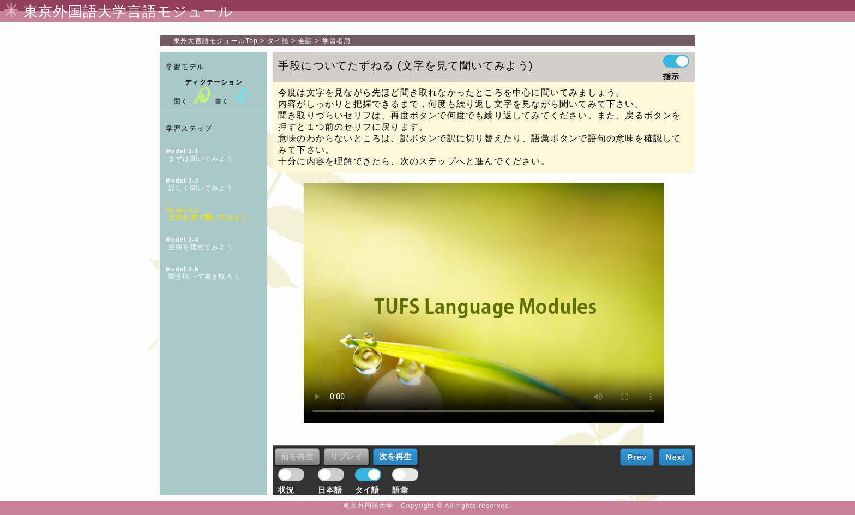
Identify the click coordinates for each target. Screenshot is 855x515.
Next (675, 457)
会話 (305, 41)
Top (215, 41)
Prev (637, 457)
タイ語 (278, 41)
